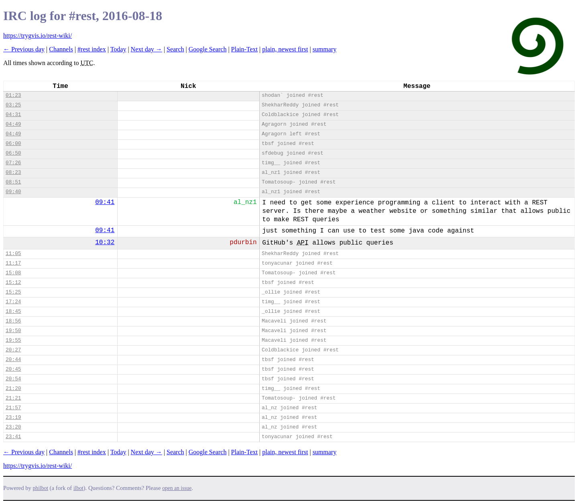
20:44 (13, 360)
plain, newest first (285, 49)
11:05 (13, 254)
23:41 (13, 437)
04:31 (13, 115)
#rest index (91, 49)
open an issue (176, 488)
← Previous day (24, 49)
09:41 (104, 202)
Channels (61, 49)
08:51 (13, 182)
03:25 (13, 105)
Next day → (146, 49)
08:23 (13, 172)
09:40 (13, 192)
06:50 (13, 153)
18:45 (13, 311)
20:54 (13, 379)
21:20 (13, 389)
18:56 (13, 321)
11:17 (13, 263)
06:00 (13, 144)
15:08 (13, 273)
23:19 (13, 417)
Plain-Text (244, 49)
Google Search (208, 49)
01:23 (13, 95)
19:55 (13, 340)
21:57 (13, 408)
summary (325, 49)
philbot (40, 488)
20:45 (13, 369)
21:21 (13, 398)
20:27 (13, 350)
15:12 (13, 283)
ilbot (78, 488)
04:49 (13, 124)
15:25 (13, 292)
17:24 (13, 302)
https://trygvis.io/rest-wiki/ (37, 35)
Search (175, 49)
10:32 (104, 242)
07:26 (13, 163)
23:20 (13, 427)
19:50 (13, 331)
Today (118, 49)
